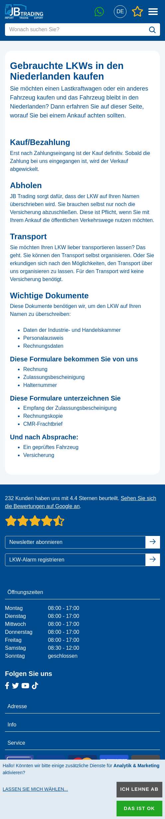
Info (12, 724)
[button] (120, 12)
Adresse (17, 706)
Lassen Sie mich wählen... (35, 789)
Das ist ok (139, 808)
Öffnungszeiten (25, 592)
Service (16, 743)
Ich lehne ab (139, 789)
